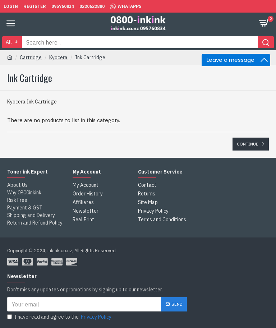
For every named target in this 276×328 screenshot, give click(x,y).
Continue (247, 144)
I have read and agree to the (59, 317)
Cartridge (31, 57)
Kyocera (58, 57)
